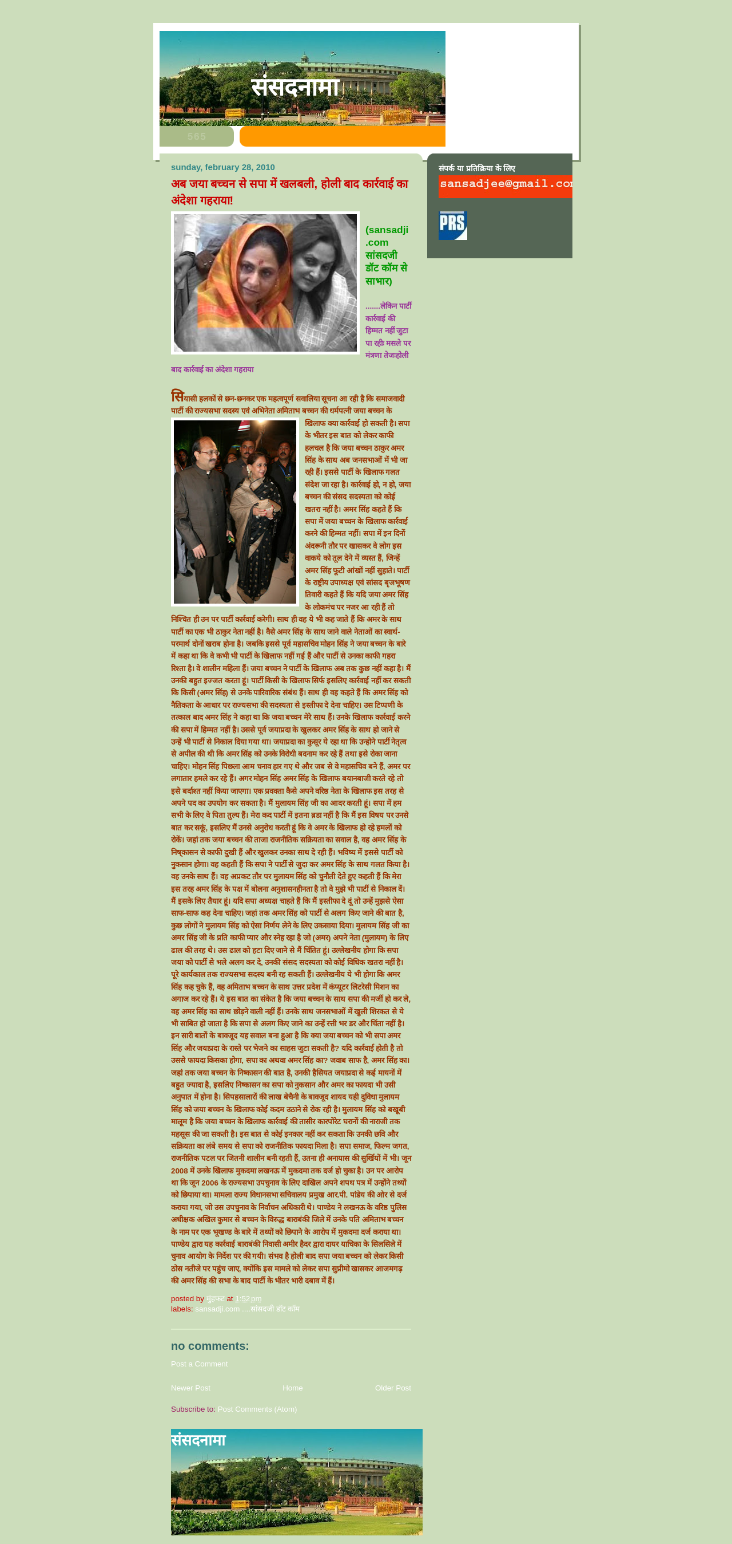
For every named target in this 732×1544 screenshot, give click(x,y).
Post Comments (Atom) (257, 1409)
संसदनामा (295, 87)
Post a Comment (199, 1364)
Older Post (393, 1388)
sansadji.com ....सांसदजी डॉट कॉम (247, 1309)
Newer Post (190, 1388)
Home (293, 1388)
